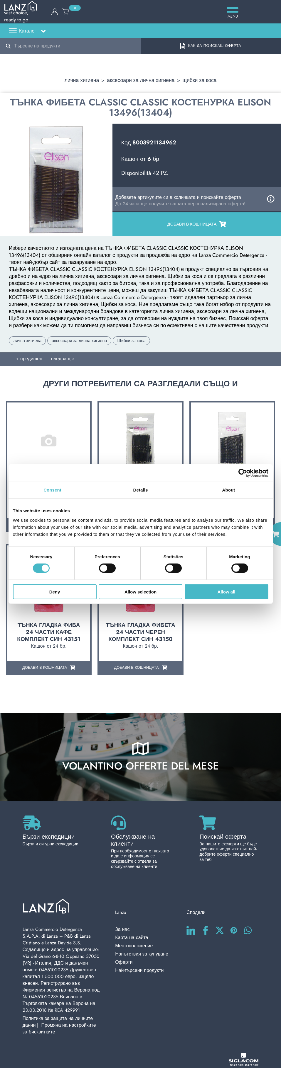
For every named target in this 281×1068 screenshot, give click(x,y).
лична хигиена (81, 77)
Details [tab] (140, 489)
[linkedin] (190, 916)
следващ (60, 355)
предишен (31, 355)
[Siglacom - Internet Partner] (243, 1050)
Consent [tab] (52, 489)
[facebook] (205, 916)
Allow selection (140, 591)
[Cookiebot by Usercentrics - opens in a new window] (242, 473)
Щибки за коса (200, 77)
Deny (54, 591)
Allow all (226, 591)
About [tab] (228, 489)
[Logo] (140, 16)
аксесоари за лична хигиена (140, 77)
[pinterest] (233, 916)
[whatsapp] (248, 916)
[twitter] (219, 916)
